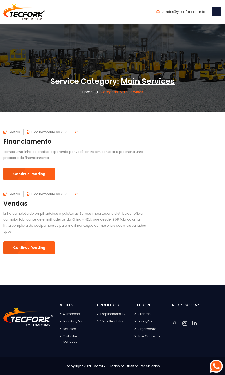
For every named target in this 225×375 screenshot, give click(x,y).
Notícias (69, 329)
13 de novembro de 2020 (49, 132)
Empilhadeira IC (112, 314)
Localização (72, 321)
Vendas (15, 203)
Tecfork (14, 132)
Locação (145, 321)
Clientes (144, 314)
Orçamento (147, 329)
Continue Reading (29, 173)
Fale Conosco (149, 336)
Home (87, 91)
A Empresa (71, 314)
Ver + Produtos (112, 321)
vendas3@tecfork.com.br (183, 11)
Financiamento (27, 141)
